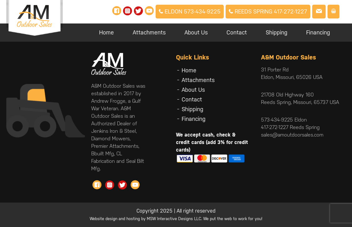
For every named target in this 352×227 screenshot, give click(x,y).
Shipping (276, 32)
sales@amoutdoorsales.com (292, 135)
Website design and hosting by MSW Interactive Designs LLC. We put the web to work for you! (176, 218)
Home (106, 32)
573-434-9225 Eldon (284, 120)
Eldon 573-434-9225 (190, 11)
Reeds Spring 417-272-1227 (268, 11)
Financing (318, 32)
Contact (237, 32)
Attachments (149, 32)
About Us (196, 32)
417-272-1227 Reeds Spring (290, 127)
